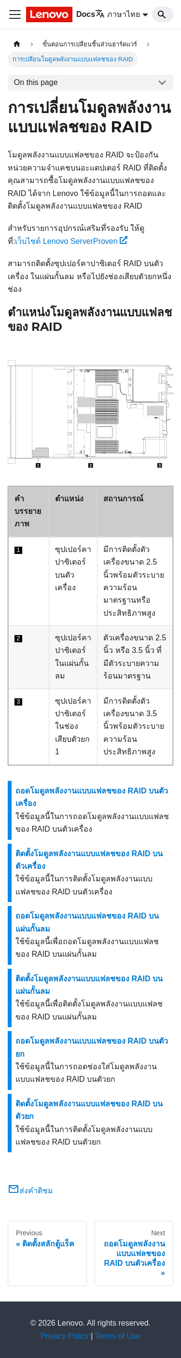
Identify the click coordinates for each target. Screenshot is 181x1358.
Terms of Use (117, 1336)
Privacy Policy (65, 1336)
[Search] (162, 14)
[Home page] (17, 44)
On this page (36, 82)
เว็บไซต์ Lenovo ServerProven (71, 241)
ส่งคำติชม (30, 1191)
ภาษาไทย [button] (117, 14)
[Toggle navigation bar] (15, 14)
